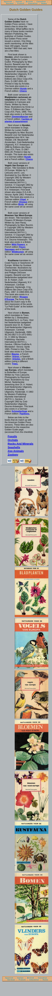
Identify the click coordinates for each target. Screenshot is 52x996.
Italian (19, 2)
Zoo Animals (16, 451)
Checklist (33, 3)
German (10, 3)
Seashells (14, 447)
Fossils (12, 436)
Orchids (13, 440)
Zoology (13, 454)
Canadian (41, 2)
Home (44, 3)
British (29, 2)
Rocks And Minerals (20, 443)
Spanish (8, 2)
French (21, 3)
